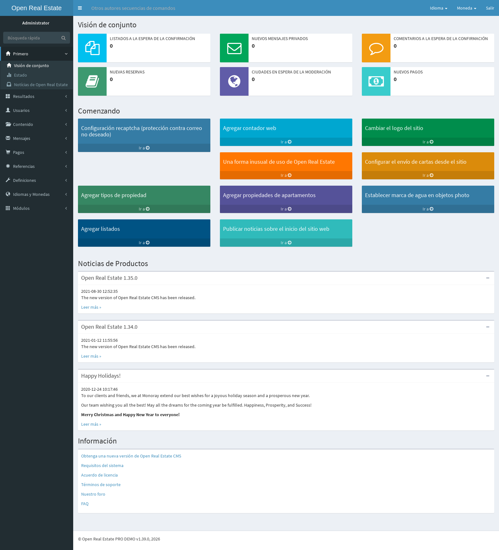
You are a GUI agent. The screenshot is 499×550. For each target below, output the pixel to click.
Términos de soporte (101, 484)
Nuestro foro (93, 494)
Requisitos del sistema (102, 465)
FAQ (84, 503)
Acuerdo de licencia (99, 475)
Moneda (466, 8)
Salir (490, 8)
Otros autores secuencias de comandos (133, 8)
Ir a (144, 148)
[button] (80, 8)
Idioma (438, 8)
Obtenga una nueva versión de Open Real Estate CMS (131, 456)
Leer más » (91, 307)
